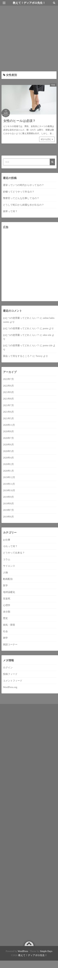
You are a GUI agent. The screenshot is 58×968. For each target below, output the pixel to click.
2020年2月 (8, 464)
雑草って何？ (10, 211)
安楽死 (6, 598)
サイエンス (9, 566)
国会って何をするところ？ (17, 356)
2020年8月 (8, 431)
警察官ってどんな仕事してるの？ (21, 198)
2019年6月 (8, 516)
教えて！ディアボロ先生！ (32, 955)
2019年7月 (8, 510)
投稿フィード (10, 674)
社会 (53, 85)
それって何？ (10, 546)
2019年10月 (9, 490)
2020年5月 (8, 451)
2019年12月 (9, 477)
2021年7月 (8, 405)
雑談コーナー (10, 644)
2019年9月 (8, 497)
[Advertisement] (28, 37)
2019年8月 (8, 503)
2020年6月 (8, 444)
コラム (6, 559)
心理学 (6, 605)
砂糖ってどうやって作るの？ (18, 191)
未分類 (6, 611)
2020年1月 (8, 471)
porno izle (47, 345)
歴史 (5, 618)
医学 (5, 585)
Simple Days (46, 951)
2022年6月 (8, 385)
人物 (5, 572)
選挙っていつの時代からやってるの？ (23, 185)
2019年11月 (9, 484)
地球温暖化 (9, 592)
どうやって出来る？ (14, 552)
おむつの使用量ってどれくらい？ (21, 318)
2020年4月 (8, 457)
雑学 (5, 638)
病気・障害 (9, 625)
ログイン (8, 667)
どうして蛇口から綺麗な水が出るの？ (23, 205)
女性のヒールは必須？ (19, 121)
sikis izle (47, 335)
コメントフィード (12, 680)
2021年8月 (8, 398)
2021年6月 (8, 412)
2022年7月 (8, 379)
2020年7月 (8, 438)
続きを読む (47, 139)
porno (45, 328)
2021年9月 (8, 392)
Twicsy (39, 356)
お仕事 (6, 539)
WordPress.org (10, 687)
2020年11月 (9, 425)
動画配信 (8, 579)
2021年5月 (8, 418)
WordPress (23, 951)
